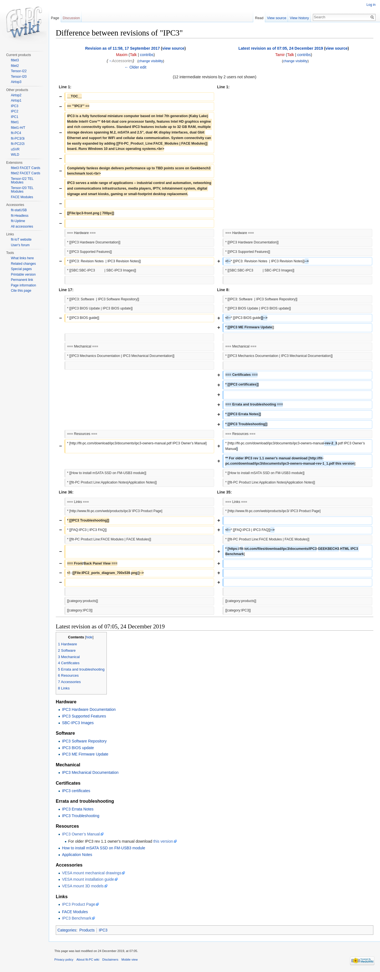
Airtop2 (16, 95)
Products (87, 930)
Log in (371, 5)
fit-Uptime (18, 221)
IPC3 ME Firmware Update (85, 754)
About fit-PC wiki (88, 959)
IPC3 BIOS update (78, 748)
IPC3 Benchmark (76, 918)
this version (163, 841)
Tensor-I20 (19, 77)
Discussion (71, 18)
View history (299, 18)
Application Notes (77, 854)
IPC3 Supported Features (84, 716)
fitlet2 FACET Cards (25, 173)
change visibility (150, 61)
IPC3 (103, 930)
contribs (146, 54)
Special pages (21, 269)
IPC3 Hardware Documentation (89, 709)
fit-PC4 (16, 133)
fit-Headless (19, 216)
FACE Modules (75, 912)
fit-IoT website (21, 239)
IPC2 (14, 111)
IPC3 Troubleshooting (80, 816)
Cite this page (21, 291)
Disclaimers (110, 959)
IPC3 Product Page (78, 904)
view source (173, 48)
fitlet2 (15, 66)
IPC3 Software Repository (84, 741)
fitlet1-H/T (18, 128)
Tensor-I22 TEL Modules (22, 181)
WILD (15, 155)
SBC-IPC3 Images (77, 723)
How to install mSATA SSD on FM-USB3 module (103, 848)
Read (259, 18)
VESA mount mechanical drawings (91, 873)
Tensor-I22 (19, 71)
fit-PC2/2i (17, 144)
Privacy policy (63, 959)
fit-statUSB (19, 210)
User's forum (20, 245)
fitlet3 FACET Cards (25, 168)
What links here (22, 258)
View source (276, 18)
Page (55, 18)
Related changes (23, 264)
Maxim (121, 54)
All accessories (22, 226)
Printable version (23, 274)
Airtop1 (16, 100)
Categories (66, 930)
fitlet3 (15, 60)
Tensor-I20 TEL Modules (22, 190)
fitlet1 (15, 122)
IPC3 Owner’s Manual (81, 834)
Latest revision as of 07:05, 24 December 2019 (281, 48)
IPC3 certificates (76, 791)
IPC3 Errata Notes (77, 809)
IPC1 (14, 117)
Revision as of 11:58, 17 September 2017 (122, 48)
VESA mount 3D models (82, 886)
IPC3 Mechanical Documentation (90, 772)
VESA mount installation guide (88, 879)
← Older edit (135, 67)
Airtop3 (16, 82)
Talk (133, 54)
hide (89, 637)
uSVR (15, 149)
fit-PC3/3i (17, 138)
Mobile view (129, 959)
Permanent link (22, 280)
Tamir (280, 54)
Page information (23, 285)
